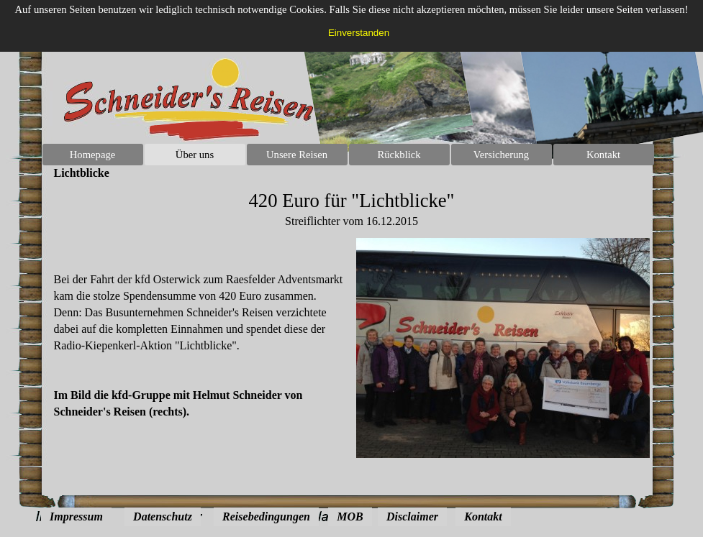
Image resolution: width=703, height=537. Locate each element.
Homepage (92, 154)
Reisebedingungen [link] (266, 516)
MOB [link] (350, 516)
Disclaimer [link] (412, 516)
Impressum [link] (76, 516)
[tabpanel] (352, 209)
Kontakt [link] (483, 516)
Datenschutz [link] (162, 516)
